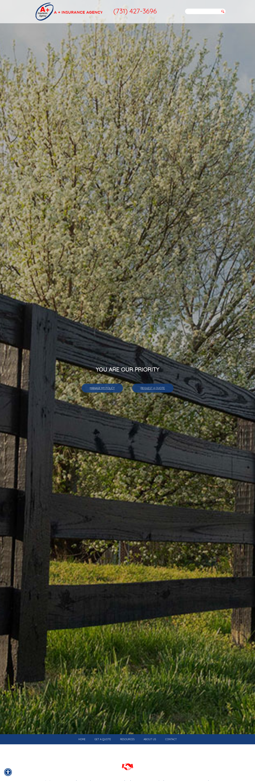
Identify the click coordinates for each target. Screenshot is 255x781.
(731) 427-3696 (135, 11)
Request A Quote (153, 388)
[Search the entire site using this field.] (202, 11)
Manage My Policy (102, 388)
